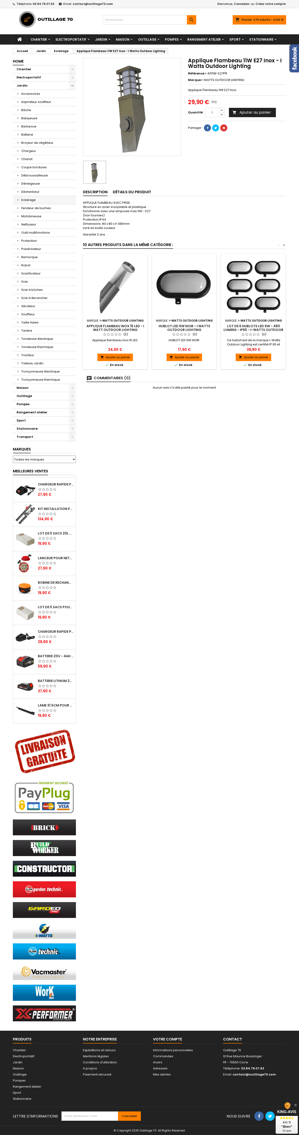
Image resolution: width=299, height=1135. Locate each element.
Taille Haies (30, 322)
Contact (232, 1039)
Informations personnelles (173, 1050)
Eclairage (28, 200)
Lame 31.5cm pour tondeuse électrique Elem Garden (56, 705)
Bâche (26, 110)
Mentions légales (96, 1056)
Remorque (29, 257)
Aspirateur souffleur (36, 102)
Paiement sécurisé (97, 1074)
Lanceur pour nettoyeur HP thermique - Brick (56, 558)
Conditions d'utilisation (100, 1062)
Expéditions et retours (99, 1050)
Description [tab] (95, 192)
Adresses (160, 1068)
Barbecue (28, 126)
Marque (194, 80)
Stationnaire (261, 39)
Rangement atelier (204, 39)
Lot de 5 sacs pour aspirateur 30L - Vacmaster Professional (56, 607)
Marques (22, 449)
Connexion (241, 4)
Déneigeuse (30, 183)
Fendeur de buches (36, 208)
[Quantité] (212, 112)
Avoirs (157, 1062)
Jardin (101, 39)
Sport (235, 39)
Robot (25, 265)
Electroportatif (71, 39)
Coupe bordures (34, 167)
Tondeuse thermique (37, 347)
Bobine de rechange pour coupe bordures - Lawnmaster (56, 582)
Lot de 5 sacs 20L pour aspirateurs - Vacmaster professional (56, 533)
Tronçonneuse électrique (40, 371)
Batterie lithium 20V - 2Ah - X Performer (56, 681)
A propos (90, 1068)
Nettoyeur (28, 224)
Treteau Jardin (32, 363)
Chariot (26, 159)
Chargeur (28, 151)
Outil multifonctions (35, 232)
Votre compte (167, 1039)
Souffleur (28, 314)
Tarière (26, 330)
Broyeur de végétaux (37, 143)
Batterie (27, 134)
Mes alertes (162, 1074)
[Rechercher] (149, 20)
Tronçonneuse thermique (40, 379)
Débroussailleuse (34, 175)
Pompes (172, 39)
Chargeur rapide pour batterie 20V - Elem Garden (56, 484)
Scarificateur (31, 273)
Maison (122, 39)
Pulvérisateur (31, 249)
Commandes (163, 1056)
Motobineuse (31, 216)
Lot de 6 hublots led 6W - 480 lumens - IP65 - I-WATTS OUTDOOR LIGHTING (253, 330)
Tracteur (27, 355)
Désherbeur (30, 192)
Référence (196, 73)
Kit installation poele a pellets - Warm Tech (56, 509)
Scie (24, 281)
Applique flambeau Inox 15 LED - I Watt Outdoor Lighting (115, 328)
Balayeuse (29, 118)
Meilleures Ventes (30, 471)
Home (18, 61)
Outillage (147, 39)
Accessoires (30, 93)
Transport (25, 437)
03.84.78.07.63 (43, 4)
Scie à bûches (32, 290)
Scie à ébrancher (34, 298)
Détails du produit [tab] (132, 192)
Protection (29, 241)
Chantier (39, 39)
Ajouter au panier (251, 112)
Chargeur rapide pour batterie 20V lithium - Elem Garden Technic (56, 631)
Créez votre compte (271, 4)
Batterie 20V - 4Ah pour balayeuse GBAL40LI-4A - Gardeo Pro (56, 656)
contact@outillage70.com (93, 4)
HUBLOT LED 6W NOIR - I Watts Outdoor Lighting (184, 328)
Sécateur (28, 306)
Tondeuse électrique (37, 339)
